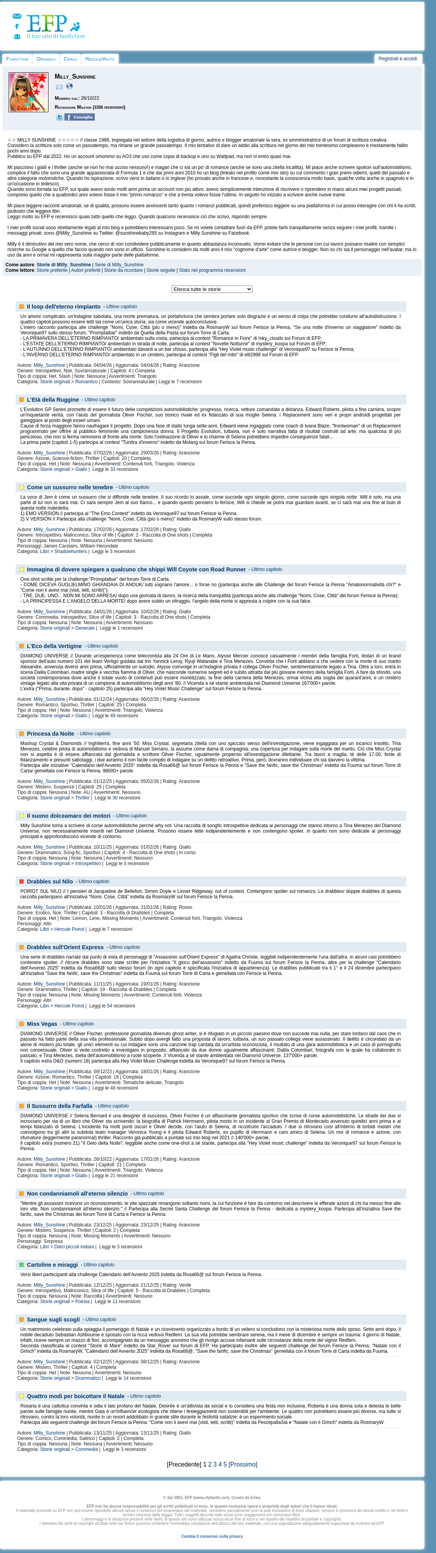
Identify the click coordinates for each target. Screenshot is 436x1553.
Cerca (70, 59)
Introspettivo (87, 863)
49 (112, 715)
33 (112, 469)
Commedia (86, 1449)
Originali (46, 59)
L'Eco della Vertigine (54, 646)
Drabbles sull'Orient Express (65, 947)
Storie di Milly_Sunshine (64, 265)
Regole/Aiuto (99, 59)
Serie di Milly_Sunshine (119, 265)
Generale (84, 628)
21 (112, 1175)
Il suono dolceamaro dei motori (69, 816)
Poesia (82, 1301)
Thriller (82, 798)
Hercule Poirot (69, 929)
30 (114, 798)
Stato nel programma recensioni (212, 270)
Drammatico (87, 1378)
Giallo (81, 469)
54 (109, 1006)
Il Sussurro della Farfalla (59, 1106)
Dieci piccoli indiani (74, 1247)
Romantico (86, 381)
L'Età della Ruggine (53, 400)
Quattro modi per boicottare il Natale (75, 1396)
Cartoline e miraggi (52, 1265)
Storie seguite (161, 270)
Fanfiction (17, 59)
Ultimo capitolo (121, 306)
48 (112, 1088)
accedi (410, 58)
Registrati (388, 58)
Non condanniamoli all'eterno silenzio (77, 1193)
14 (126, 1378)
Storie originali (55, 381)
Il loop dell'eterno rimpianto (63, 306)
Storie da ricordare (123, 270)
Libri (44, 551)
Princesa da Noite (50, 734)
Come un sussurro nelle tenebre (70, 487)
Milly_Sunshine (49, 365)
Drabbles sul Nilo (50, 881)
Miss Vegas (42, 1024)
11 (115, 1301)
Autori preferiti (85, 270)
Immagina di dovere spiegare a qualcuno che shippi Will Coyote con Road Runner (136, 569)
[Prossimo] (243, 1464)
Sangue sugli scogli (53, 1319)
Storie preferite (52, 270)
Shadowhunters (70, 551)
